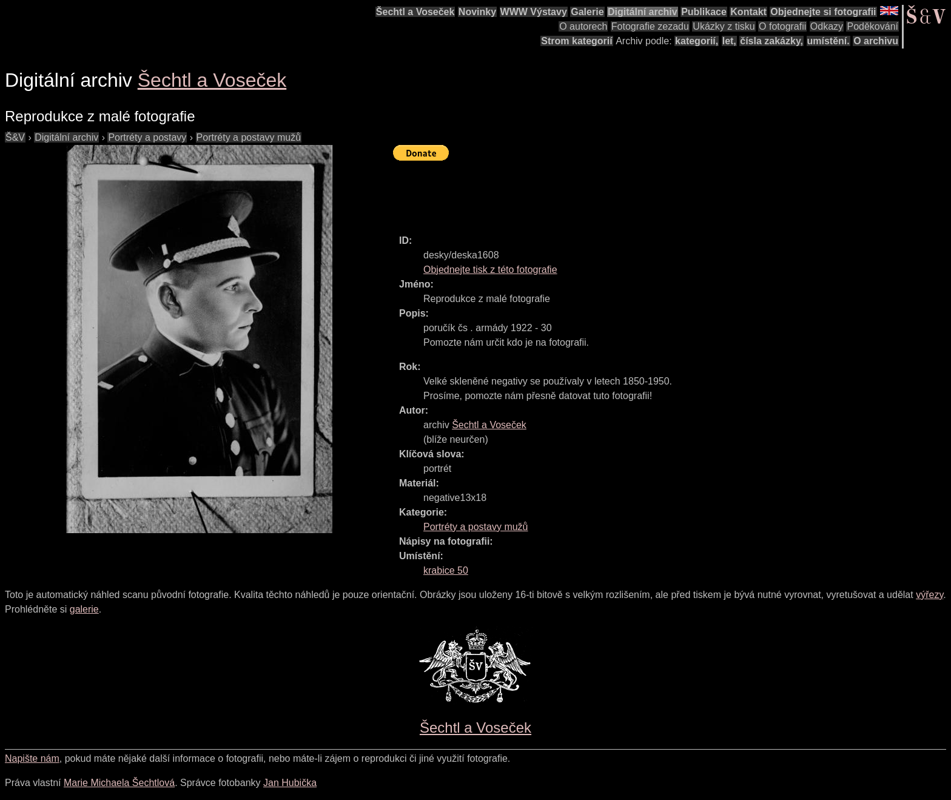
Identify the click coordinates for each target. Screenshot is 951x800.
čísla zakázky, (771, 41)
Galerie (587, 12)
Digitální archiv (642, 12)
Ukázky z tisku (723, 26)
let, (729, 41)
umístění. (828, 41)
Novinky (477, 12)
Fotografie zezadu (650, 26)
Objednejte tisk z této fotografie (490, 269)
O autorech (583, 26)
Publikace (704, 12)
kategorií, (696, 41)
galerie (84, 609)
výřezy (929, 595)
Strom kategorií (576, 41)
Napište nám (32, 758)
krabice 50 (445, 570)
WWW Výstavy (533, 12)
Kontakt (748, 12)
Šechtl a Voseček (415, 12)
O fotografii (782, 26)
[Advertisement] (614, 192)
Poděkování (872, 26)
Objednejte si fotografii (823, 12)
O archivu (875, 41)
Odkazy (826, 26)
